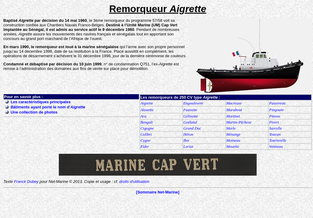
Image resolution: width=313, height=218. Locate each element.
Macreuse (234, 103)
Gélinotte (190, 116)
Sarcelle (275, 128)
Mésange (233, 134)
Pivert (274, 122)
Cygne (145, 140)
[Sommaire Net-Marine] (157, 192)
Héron (188, 134)
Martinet (233, 116)
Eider (144, 146)
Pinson (274, 116)
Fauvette (190, 109)
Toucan (275, 134)
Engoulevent (193, 103)
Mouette (232, 146)
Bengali (146, 122)
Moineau (233, 140)
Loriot (188, 146)
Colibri (146, 134)
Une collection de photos (34, 112)
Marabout (234, 109)
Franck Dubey (26, 181)
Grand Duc (192, 128)
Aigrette (146, 103)
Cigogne (147, 128)
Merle (231, 128)
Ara (143, 116)
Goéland (190, 122)
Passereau (277, 103)
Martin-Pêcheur (239, 122)
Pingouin (276, 109)
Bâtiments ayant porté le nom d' (48, 107)
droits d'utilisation (134, 181)
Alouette (146, 109)
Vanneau (276, 146)
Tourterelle (277, 140)
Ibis (186, 140)
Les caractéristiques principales (41, 102)
